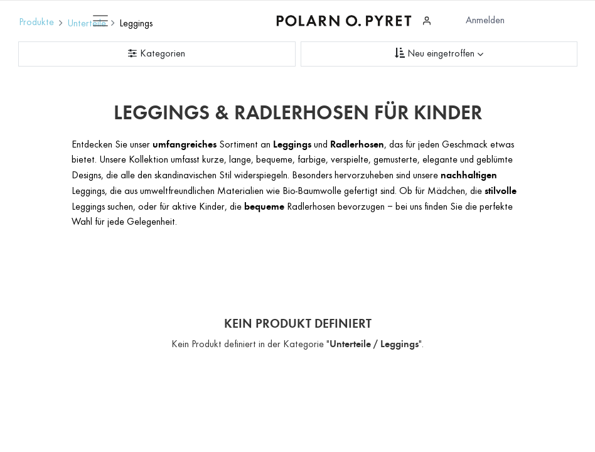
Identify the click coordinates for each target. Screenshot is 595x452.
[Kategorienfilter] (157, 54)
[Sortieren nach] (439, 54)
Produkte (36, 23)
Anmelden (485, 21)
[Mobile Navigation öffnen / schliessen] (100, 20)
